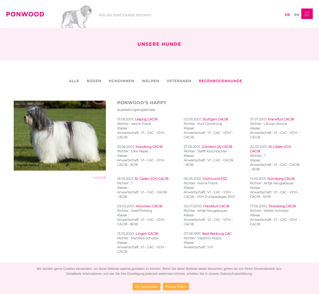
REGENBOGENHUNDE (220, 81)
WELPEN (150, 81)
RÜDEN (94, 81)
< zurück (99, 177)
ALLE (74, 81)
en (296, 14)
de (287, 14)
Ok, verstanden (146, 287)
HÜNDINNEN (121, 81)
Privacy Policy (175, 287)
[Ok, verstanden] (312, 278)
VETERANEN (179, 81)
